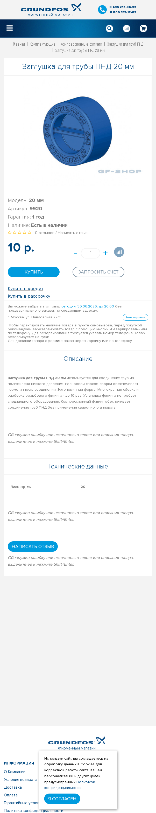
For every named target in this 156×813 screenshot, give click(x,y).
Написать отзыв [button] (33, 546)
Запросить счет (98, 272)
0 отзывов (44, 232)
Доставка (13, 787)
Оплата (11, 795)
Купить (34, 272)
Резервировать (135, 317)
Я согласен (62, 799)
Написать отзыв (73, 232)
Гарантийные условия (24, 802)
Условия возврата (20, 779)
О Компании (14, 771)
